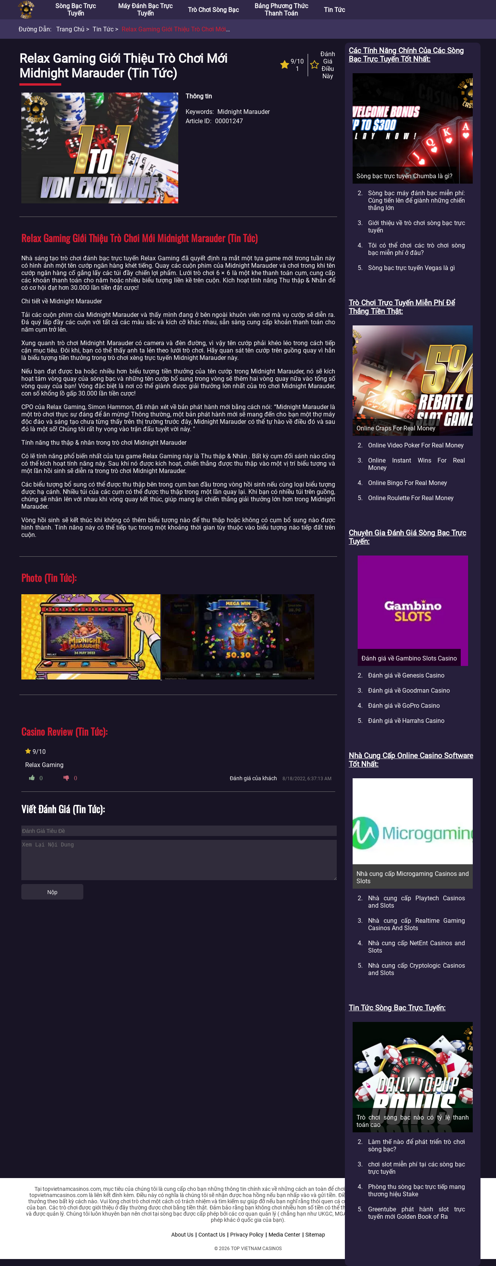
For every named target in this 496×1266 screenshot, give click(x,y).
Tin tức (334, 10)
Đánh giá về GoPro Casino (404, 705)
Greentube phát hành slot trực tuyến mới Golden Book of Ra (416, 1213)
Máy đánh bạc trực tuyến (145, 9)
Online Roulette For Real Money (411, 498)
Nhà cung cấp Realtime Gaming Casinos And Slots (416, 924)
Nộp (52, 892)
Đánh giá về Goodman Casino (409, 690)
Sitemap (315, 1235)
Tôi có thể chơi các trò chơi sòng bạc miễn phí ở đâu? (416, 249)
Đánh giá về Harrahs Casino (406, 720)
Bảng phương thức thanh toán (281, 9)
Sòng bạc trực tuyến (75, 9)
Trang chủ (70, 29)
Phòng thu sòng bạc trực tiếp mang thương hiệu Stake (416, 1190)
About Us (182, 1235)
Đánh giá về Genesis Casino (406, 675)
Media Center (284, 1235)
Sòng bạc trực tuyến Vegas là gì (411, 268)
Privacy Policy (247, 1235)
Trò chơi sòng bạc (213, 10)
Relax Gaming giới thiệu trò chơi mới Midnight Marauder (201, 29)
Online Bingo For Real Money (407, 483)
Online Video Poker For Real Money (416, 445)
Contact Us (211, 1235)
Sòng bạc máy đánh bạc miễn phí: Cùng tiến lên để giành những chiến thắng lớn (416, 200)
